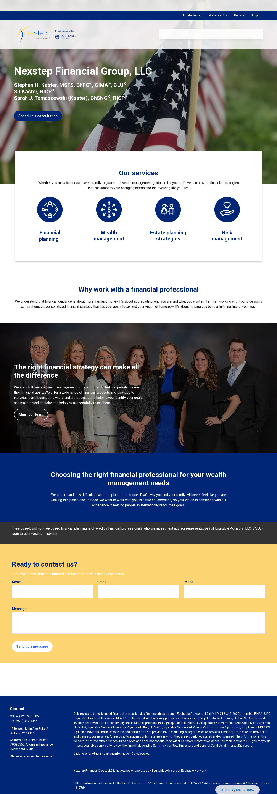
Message (19, 609)
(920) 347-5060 (29, 716)
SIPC (267, 713)
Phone (188, 582)
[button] (165, 23)
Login (255, 4)
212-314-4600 (229, 713)
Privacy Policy (218, 4)
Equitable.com (193, 4)
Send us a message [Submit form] (32, 646)
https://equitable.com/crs (91, 745)
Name (16, 582)
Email (102, 582)
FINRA (258, 713)
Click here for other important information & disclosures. (112, 753)
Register (240, 4)
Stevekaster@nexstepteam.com (32, 756)
